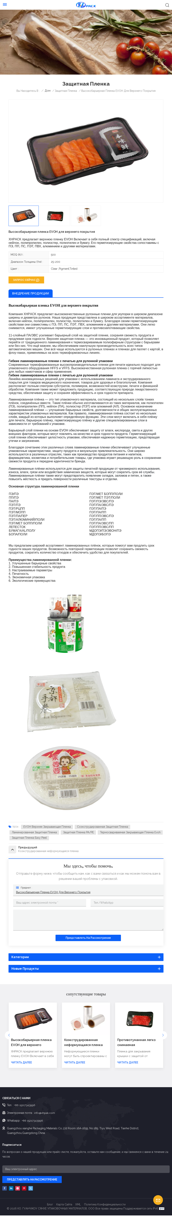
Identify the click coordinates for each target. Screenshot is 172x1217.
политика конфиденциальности (105, 1206)
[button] (163, 1036)
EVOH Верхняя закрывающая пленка (47, 826)
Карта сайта (64, 1206)
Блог (50, 1206)
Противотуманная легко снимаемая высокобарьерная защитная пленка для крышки (136, 1044)
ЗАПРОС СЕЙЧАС (24, 279)
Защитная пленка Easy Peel (29, 838)
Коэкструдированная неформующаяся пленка (83, 1043)
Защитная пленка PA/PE (78, 832)
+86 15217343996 (24, 1106)
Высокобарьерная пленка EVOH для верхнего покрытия (53, 893)
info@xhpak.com (44, 1114)
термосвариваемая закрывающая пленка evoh (130, 832)
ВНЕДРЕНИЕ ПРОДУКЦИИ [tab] (31, 293)
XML (78, 1206)
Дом (47, 90)
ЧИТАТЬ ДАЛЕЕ (21, 1063)
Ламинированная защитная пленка (34, 832)
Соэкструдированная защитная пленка (102, 826)
